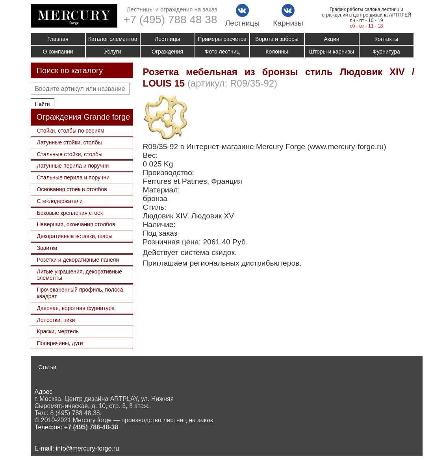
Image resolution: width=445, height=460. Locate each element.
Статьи (47, 367)
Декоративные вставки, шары (75, 236)
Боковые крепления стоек (70, 213)
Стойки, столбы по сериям (70, 130)
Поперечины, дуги (60, 343)
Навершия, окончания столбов (76, 224)
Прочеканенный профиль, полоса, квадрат (81, 292)
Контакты (386, 39)
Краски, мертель (58, 331)
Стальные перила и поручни (73, 177)
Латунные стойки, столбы (69, 142)
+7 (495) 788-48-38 (91, 427)
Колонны (276, 51)
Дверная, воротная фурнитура (76, 308)
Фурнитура (386, 51)
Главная (57, 39)
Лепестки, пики (56, 320)
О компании (58, 51)
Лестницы (167, 39)
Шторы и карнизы (331, 51)
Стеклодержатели (60, 201)
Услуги (112, 51)
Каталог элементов (112, 39)
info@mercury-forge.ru (87, 448)
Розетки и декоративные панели (78, 260)
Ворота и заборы (277, 39)
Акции (331, 39)
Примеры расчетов (222, 39)
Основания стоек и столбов (72, 189)
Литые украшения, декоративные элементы (79, 274)
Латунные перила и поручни (73, 166)
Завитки (47, 248)
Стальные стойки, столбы (70, 154)
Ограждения (167, 51)
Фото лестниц (222, 51)
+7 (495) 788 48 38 (170, 19)
